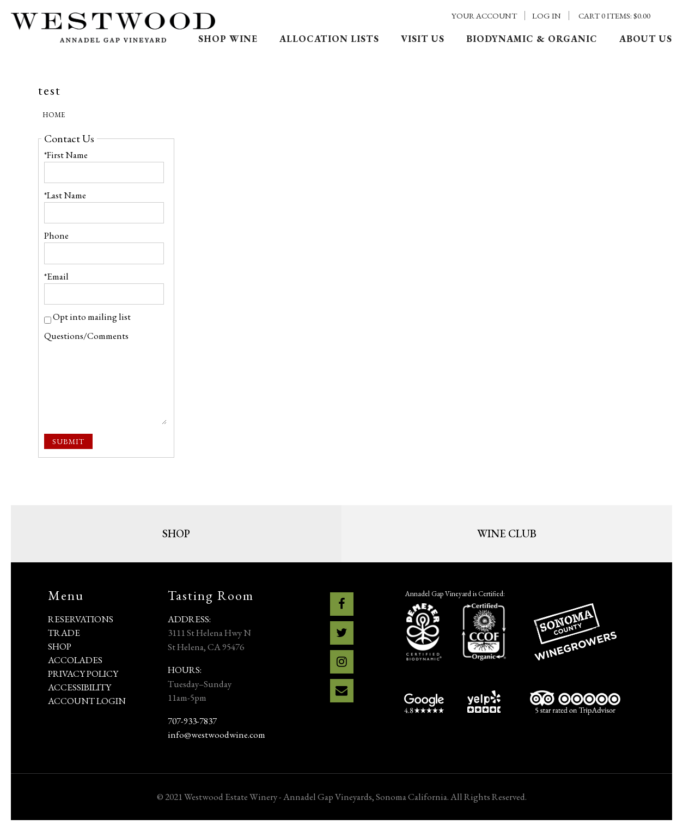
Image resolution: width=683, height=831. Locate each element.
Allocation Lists (329, 39)
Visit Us (422, 39)
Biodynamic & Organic (531, 39)
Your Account (484, 15)
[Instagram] (341, 662)
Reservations (80, 619)
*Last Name (65, 195)
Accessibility (79, 687)
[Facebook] (341, 604)
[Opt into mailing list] (47, 320)
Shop (176, 533)
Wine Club (506, 533)
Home (53, 114)
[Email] (341, 690)
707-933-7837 (192, 721)
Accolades (75, 660)
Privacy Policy (83, 674)
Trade (64, 633)
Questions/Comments (86, 336)
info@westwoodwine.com (216, 735)
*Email (56, 276)
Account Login (87, 701)
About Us (645, 39)
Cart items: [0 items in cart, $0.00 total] (614, 15)
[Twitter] (341, 633)
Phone (56, 235)
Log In (546, 15)
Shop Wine (228, 39)
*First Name (66, 155)
